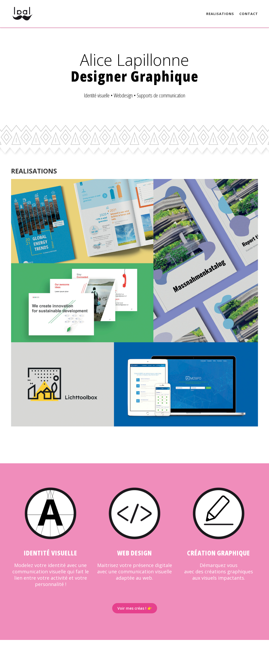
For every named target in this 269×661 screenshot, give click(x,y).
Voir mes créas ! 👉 (134, 608)
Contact (248, 13)
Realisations (220, 13)
